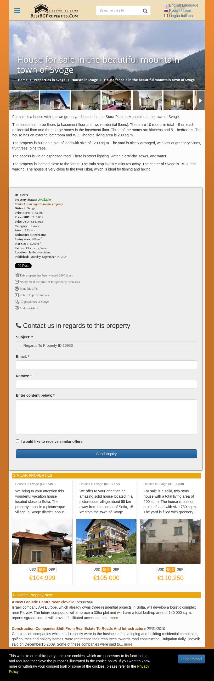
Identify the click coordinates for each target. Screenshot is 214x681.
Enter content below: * (35, 395)
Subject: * (24, 337)
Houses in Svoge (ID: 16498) (164, 484)
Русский (178, 10)
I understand (191, 659)
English (181, 5)
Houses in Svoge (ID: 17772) (100, 484)
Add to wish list (27, 308)
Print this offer (26, 288)
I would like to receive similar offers (49, 441)
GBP (51, 569)
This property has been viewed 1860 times (44, 275)
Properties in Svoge (49, 80)
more (114, 618)
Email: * (22, 356)
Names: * (24, 376)
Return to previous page (32, 295)
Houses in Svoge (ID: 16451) (35, 484)
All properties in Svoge (32, 302)
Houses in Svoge (84, 80)
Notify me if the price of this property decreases (47, 282)
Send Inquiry (106, 454)
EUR (42, 570)
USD (32, 569)
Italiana (178, 16)
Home (22, 80)
